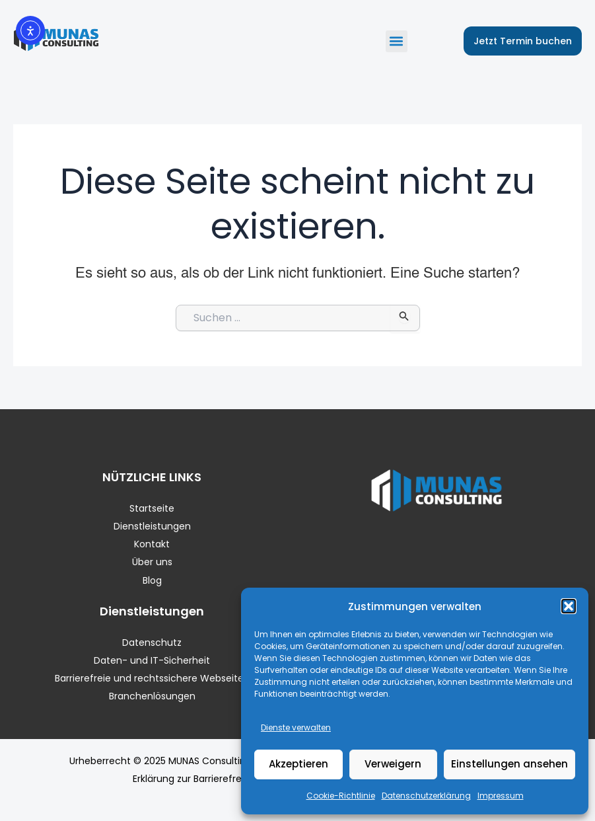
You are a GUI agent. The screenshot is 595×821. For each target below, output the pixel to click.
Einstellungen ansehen (509, 764)
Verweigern (393, 764)
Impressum (500, 795)
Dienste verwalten (296, 727)
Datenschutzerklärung (426, 795)
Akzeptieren (298, 764)
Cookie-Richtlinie (340, 795)
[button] (568, 606)
